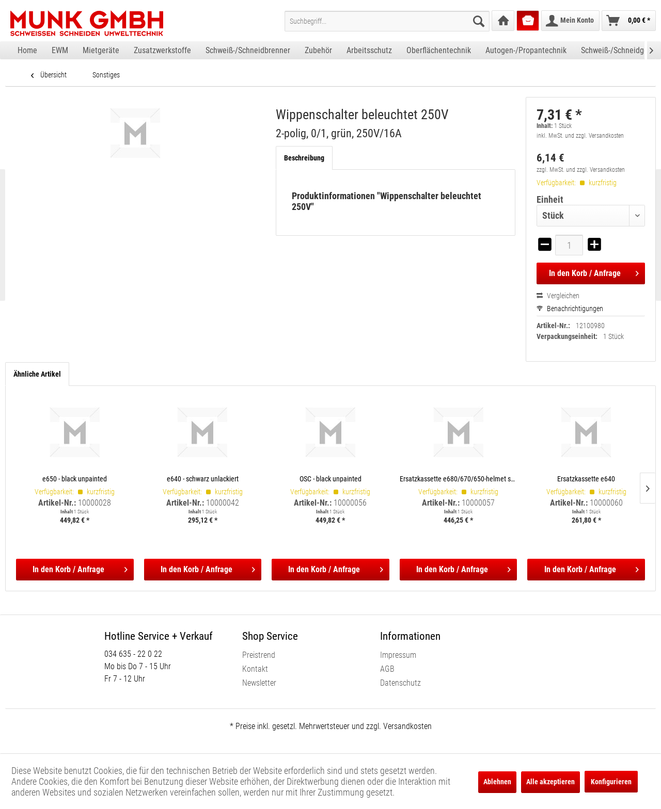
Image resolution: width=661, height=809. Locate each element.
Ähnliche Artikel (37, 374)
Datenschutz (400, 683)
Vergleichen (558, 296)
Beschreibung (304, 158)
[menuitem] (387, 21)
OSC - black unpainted (330, 478)
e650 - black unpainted (74, 478)
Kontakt (255, 669)
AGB (387, 669)
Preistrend (258, 655)
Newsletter (259, 683)
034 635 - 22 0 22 (133, 654)
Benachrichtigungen (570, 308)
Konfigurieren (611, 782)
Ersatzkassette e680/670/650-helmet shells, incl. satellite (458, 478)
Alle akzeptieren (550, 782)
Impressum (398, 655)
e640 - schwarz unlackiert (203, 478)
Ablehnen (497, 782)
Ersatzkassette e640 (586, 478)
